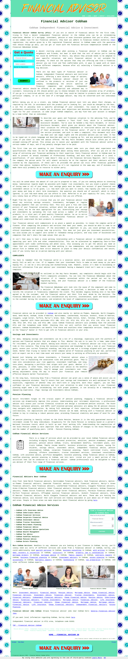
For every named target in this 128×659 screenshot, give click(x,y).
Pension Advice (65, 593)
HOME (83, 16)
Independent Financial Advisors (47, 597)
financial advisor (71, 42)
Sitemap (14, 642)
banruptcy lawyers (43, 560)
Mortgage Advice (82, 593)
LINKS (89, 16)
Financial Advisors (43, 602)
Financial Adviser (63, 595)
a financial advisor (82, 548)
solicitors (57, 553)
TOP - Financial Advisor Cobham (27, 625)
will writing (99, 550)
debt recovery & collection (26, 553)
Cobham (50, 313)
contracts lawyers (103, 555)
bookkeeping (69, 560)
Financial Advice (48, 593)
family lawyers (76, 555)
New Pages (21, 642)
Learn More (97, 658)
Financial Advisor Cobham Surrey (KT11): (32, 33)
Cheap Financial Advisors (61, 605)
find (19, 481)
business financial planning (34, 557)
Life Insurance (107, 600)
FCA (112, 40)
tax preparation (93, 560)
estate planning (97, 557)
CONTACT (102, 16)
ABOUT (95, 16)
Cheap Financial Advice (103, 593)
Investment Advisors (28, 593)
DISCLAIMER (110, 16)
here (95, 500)
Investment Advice (42, 595)
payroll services (43, 550)
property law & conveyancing (89, 553)
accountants (18, 560)
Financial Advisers (21, 597)
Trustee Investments (84, 595)
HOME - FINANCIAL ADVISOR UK (64, 635)
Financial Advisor (89, 600)
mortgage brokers (20, 555)
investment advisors (68, 557)
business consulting (72, 550)
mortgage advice (48, 555)
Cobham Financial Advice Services (36, 505)
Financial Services (22, 595)
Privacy (114, 642)
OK (105, 658)
